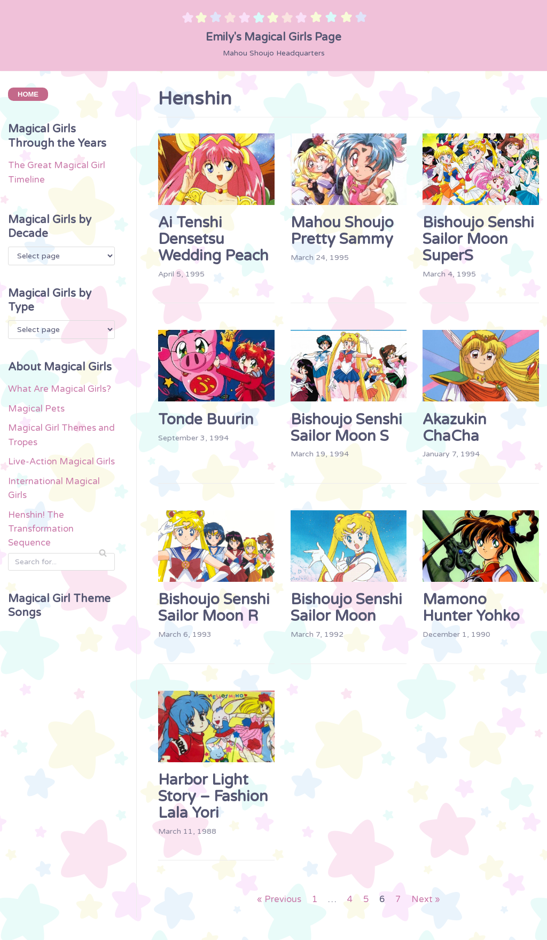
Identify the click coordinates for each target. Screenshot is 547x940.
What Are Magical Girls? (60, 407)
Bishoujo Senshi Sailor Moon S (346, 427)
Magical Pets (36, 427)
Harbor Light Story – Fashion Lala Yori (213, 797)
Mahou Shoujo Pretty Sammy (342, 231)
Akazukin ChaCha (455, 427)
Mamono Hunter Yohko (471, 608)
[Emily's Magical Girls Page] (273, 35)
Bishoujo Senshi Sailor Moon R (214, 608)
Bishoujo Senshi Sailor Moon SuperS (478, 239)
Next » (427, 900)
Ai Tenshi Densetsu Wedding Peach (213, 239)
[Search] (61, 598)
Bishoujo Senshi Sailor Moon (346, 608)
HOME (28, 95)
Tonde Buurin (206, 419)
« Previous (277, 900)
